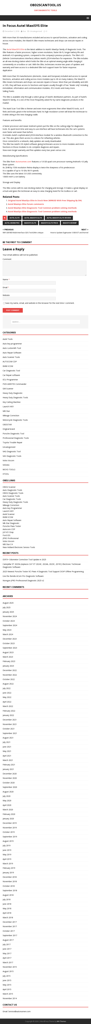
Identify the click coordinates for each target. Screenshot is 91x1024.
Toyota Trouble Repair (12, 442)
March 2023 (8, 657)
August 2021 (8, 737)
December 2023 (10, 638)
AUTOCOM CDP (10, 361)
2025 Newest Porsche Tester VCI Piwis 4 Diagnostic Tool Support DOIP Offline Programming (43, 571)
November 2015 (10, 967)
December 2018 (10, 877)
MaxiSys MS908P (70, 223)
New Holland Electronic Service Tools (19, 547)
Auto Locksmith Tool (12, 348)
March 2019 (8, 863)
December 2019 (10, 823)
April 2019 (7, 859)
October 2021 (9, 728)
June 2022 (7, 692)
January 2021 (8, 769)
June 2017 (7, 949)
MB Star (6, 411)
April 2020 (7, 805)
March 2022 (8, 706)
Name (6, 279)
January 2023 (8, 666)
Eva (24, 31)
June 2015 (7, 980)
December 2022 (10, 670)
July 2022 (6, 688)
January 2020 (8, 818)
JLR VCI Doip (8, 532)
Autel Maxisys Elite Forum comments (26, 204)
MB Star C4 (8, 544)
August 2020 (8, 791)
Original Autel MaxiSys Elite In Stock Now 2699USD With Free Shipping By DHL (45, 200)
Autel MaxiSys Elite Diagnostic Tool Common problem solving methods (42, 208)
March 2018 (8, 917)
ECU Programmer (10, 379)
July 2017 (6, 944)
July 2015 (6, 976)
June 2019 (7, 850)
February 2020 (9, 814)
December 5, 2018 (12, 31)
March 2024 (8, 634)
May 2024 (7, 630)
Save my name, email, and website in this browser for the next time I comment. (39, 303)
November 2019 (10, 827)
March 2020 (8, 809)
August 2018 (8, 895)
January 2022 (8, 715)
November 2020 (10, 778)
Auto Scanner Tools (11, 357)
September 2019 (10, 836)
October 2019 (9, 832)
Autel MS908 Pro (12, 223)
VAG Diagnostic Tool (12, 451)
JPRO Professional (10, 538)
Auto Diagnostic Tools (12, 490)
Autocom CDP (9, 529)
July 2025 (6, 607)
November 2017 (10, 926)
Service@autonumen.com (19, 1011)
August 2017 (8, 940)
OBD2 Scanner (9, 487)
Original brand (9, 429)
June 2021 (7, 746)
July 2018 (6, 899)
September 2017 (10, 935)
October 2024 (9, 621)
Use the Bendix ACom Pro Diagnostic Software (23, 576)
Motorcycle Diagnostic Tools (15, 420)
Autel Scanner (9, 514)
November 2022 (10, 675)
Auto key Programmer (12, 508)
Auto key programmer (12, 343)
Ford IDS (6, 535)
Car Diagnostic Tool (11, 370)
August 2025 (8, 603)
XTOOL (6, 474)
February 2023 (9, 661)
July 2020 (6, 796)
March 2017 (8, 962)
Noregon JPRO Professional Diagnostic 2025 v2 (23, 580)
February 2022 (9, 710)
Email (5, 287)
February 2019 (9, 868)
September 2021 (10, 733)
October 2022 (9, 679)
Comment (7, 259)
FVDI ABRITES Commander (14, 384)
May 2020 (7, 800)
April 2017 (7, 958)
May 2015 (7, 984)
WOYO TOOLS (9, 469)
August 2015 (8, 971)
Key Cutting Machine (12, 402)
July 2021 (6, 742)
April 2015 (7, 989)
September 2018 (10, 890)
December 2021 (10, 719)
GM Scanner (8, 388)
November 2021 (10, 724)
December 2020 (10, 773)
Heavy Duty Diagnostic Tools (15, 397)
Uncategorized (36, 31)
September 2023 (10, 648)
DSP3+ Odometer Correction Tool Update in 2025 (24, 559)
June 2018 (7, 904)
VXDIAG (6, 465)
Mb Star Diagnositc (11, 523)
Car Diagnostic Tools (12, 499)
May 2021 (7, 751)
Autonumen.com (23, 161)
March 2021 (8, 760)
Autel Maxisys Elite (33, 218)
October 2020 (9, 782)
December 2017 (10, 922)
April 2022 (7, 701)
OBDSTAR (7, 424)
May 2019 (7, 854)
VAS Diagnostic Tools (12, 456)
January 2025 (8, 612)
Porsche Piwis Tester (12, 526)
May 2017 (7, 953)
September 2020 (10, 787)
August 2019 (8, 841)
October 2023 (9, 643)
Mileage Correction (11, 415)
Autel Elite (15, 218)
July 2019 (6, 845)
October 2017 (9, 931)
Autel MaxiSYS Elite (16, 49)
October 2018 (9, 886)
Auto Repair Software (12, 352)
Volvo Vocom (8, 460)
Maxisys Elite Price (49, 223)
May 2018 (7, 908)
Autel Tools (8, 339)
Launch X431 (8, 406)
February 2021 (9, 764)
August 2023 (8, 652)
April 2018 (7, 913)
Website (6, 295)
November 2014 (10, 998)
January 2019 (8, 872)
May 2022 (7, 697)
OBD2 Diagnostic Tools (13, 493)
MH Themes (61, 1021)
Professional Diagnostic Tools (16, 438)
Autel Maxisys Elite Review (59, 218)
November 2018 (10, 881)
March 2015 (8, 994)
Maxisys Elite (30, 223)
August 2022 (8, 683)
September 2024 (10, 625)
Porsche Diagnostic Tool (13, 433)
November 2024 (10, 616)
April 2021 (7, 755)
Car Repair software (11, 375)
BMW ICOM (8, 366)
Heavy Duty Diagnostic (13, 393)
